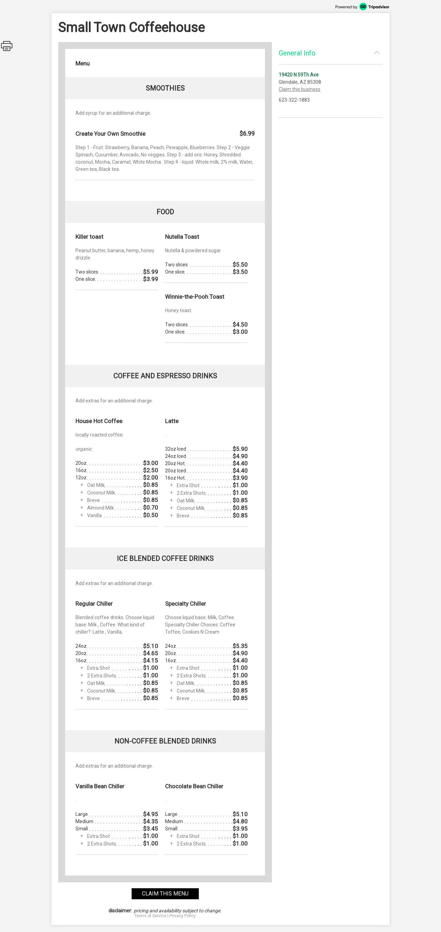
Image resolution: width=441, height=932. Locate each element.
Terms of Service (150, 915)
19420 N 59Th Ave (299, 75)
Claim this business (299, 89)
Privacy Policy (183, 915)
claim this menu (165, 893)
